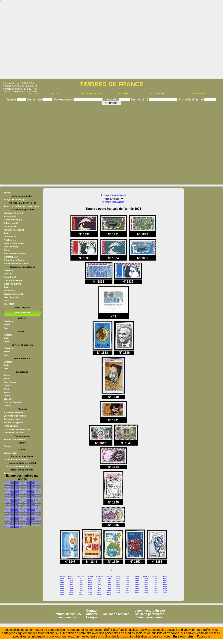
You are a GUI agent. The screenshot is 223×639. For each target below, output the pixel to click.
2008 (12, 522)
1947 (22, 502)
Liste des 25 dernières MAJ (17, 466)
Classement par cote (14, 432)
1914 (33, 491)
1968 (22, 509)
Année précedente (113, 195)
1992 (38, 516)
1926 (22, 495)
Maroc (7, 392)
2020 (38, 525)
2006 (38, 520)
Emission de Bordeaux (15, 253)
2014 (6, 525)
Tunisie (7, 406)
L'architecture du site (150, 610)
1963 (33, 507)
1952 (12, 504)
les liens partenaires (149, 614)
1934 (28, 498)
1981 (17, 513)
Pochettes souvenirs (14, 230)
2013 (38, 522)
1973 (12, 511)
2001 (12, 520)
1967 (17, 509)
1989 (22, 516)
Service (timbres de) (14, 243)
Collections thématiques (16, 459)
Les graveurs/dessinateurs (17, 429)
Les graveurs (67, 617)
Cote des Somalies (13, 402)
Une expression (64, 99)
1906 (6, 491)
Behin (6, 379)
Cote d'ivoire (10, 382)
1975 (22, 511)
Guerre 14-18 (10, 236)
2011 (28, 522)
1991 (33, 516)
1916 (6, 493)
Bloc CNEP (9, 304)
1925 (17, 495)
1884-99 (99, 576)
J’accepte (203, 636)
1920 (28, 493)
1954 (22, 504)
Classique (8, 270)
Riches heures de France (16, 263)
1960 (17, 507)
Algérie (7, 375)
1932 (17, 498)
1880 (17, 486)
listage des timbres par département (22, 206)
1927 (28, 495)
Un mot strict (140, 99)
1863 (6, 484)
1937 (6, 500)
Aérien (7, 233)
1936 (38, 498)
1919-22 (155, 576)
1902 (33, 489)
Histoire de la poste (13, 422)
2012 (33, 522)
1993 (6, 518)
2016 (17, 525)
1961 (22, 507)
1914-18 (146, 576)
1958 (6, 507)
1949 (33, 502)
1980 (12, 513)
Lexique (91, 617)
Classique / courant (13, 213)
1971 (38, 509)
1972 (6, 511)
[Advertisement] (111, 41)
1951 (6, 504)
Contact (7, 446)
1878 (12, 486)
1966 (12, 509)
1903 (38, 489)
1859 (28, 482)
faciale (12, 99)
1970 (33, 509)
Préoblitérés (10, 240)
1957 (38, 504)
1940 (22, 500)
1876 (38, 484)
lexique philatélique (13, 412)
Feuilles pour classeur (15, 439)
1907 (12, 491)
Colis (6, 250)
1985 (38, 513)
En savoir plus (183, 636)
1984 (33, 513)
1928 (33, 495)
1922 (38, 493)
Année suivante (113, 202)
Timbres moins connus (22, 312)
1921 (33, 493)
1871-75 (80, 576)
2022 (12, 527)
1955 (28, 504)
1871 (28, 484)
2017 (22, 525)
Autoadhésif (10, 216)
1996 (22, 518)
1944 (6, 502)
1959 (12, 507)
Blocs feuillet (10, 226)
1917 (12, 493)
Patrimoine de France (14, 260)
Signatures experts (13, 419)
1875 (33, 484)
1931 (12, 498)
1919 (22, 493)
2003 (22, 520)
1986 (6, 516)
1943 (38, 500)
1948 (28, 502)
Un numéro (35, 99)
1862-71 (71, 576)
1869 (17, 484)
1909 (22, 491)
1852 (17, 482)
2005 (33, 520)
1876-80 (90, 576)
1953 (17, 504)
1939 (17, 500)
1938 (12, 500)
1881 (22, 486)
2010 (22, 522)
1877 (6, 486)
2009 (17, 522)
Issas (6, 389)
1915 (38, 491)
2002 (17, 520)
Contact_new (10, 453)
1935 (33, 498)
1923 (6, 495)
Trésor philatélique (13, 220)
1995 (17, 518)
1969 (28, 509)
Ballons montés (11, 223)
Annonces (9, 473)
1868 (12, 484)
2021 (6, 527)
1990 (28, 516)
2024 (22, 527)
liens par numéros (150, 617)
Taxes (6, 341)
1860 (33, 482)
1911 (28, 491)
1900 (22, 489)
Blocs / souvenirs (12, 284)
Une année (111, 99)
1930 (6, 498)
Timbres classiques (67, 614)
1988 (17, 516)
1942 (33, 500)
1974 (17, 511)
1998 (33, 518)
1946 (17, 502)
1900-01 (109, 576)
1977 (33, 511)
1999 (38, 518)
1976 (28, 511)
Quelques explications (15, 416)
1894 (12, 489)
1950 (38, 502)
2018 (28, 525)
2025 (99, 595)
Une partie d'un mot (191, 99)
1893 (6, 489)
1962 (28, 507)
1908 (17, 491)
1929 (38, 495)
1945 (12, 502)
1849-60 (62, 576)
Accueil (7, 193)
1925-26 (71, 578)
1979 (6, 513)
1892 (38, 486)
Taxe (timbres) (11, 247)
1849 (6, 482)
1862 (38, 482)
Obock (7, 395)
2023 (17, 527)
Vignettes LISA (11, 257)
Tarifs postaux (11, 426)
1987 (12, 516)
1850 (12, 482)
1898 (17, 489)
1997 (28, 518)
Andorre (91, 614)
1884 (28, 486)
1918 (17, 493)
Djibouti (7, 385)
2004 (28, 520)
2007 (6, 522)
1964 (38, 507)
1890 (33, 486)
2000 (6, 520)
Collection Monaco (116, 614)
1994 (12, 518)
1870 (22, 484)
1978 (38, 511)
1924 (12, 495)
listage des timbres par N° (16, 199)
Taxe (6, 328)
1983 (28, 513)
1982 (22, 513)
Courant (8, 274)
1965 (6, 509)
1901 (28, 489)
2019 (33, 525)
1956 (33, 504)
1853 (22, 482)
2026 (109, 595)
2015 (12, 525)
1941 (28, 500)
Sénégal (8, 399)
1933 (22, 498)
